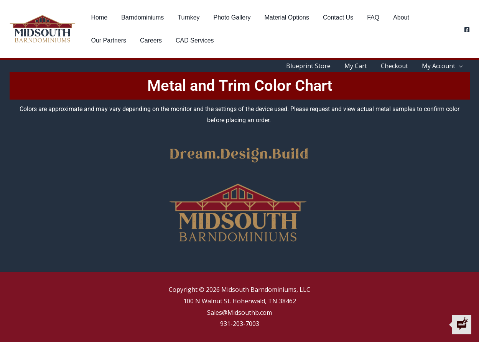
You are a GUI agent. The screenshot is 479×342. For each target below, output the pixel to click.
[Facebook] (467, 29)
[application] (460, 66)
